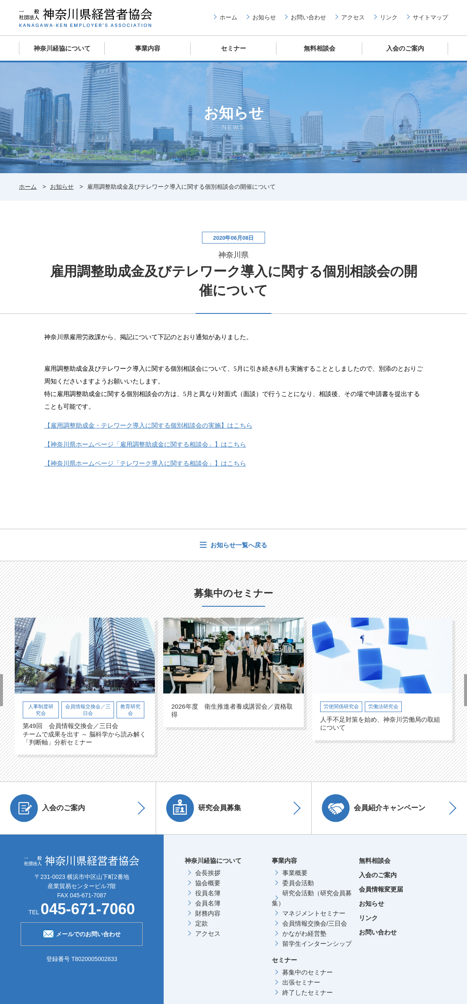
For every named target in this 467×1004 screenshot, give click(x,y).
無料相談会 (319, 48)
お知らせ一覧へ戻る (238, 544)
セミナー (233, 48)
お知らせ (264, 17)
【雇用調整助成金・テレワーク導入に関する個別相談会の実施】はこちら (148, 424)
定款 (201, 922)
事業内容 (147, 48)
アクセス (353, 17)
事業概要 (295, 872)
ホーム (228, 17)
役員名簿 (207, 892)
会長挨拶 (207, 872)
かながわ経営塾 (304, 933)
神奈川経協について (62, 48)
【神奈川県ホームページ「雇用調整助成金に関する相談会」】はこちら (145, 443)
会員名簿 (207, 902)
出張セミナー (301, 981)
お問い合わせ (308, 17)
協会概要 (207, 882)
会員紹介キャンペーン (374, 808)
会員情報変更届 (381, 888)
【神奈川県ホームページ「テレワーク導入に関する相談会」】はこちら (145, 462)
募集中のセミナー (307, 971)
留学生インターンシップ (317, 943)
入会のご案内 (405, 48)
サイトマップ (430, 17)
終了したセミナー (307, 992)
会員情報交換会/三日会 (314, 922)
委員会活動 (298, 882)
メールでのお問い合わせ (82, 932)
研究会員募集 (204, 808)
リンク (389, 17)
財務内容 (207, 912)
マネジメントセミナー (313, 912)
